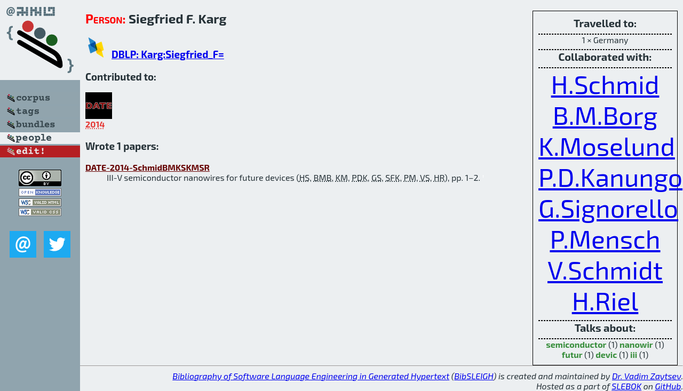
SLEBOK (626, 386)
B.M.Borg (605, 114)
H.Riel (605, 300)
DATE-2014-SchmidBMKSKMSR (147, 167)
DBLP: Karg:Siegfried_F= (168, 54)
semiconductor (576, 344)
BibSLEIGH (473, 376)
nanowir (636, 344)
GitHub (668, 386)
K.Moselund (606, 145)
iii (633, 354)
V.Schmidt (605, 269)
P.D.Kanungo (610, 176)
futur (572, 354)
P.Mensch (605, 238)
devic (606, 354)
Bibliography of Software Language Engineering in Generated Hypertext (310, 376)
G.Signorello (608, 207)
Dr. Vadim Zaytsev (646, 376)
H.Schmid (605, 83)
